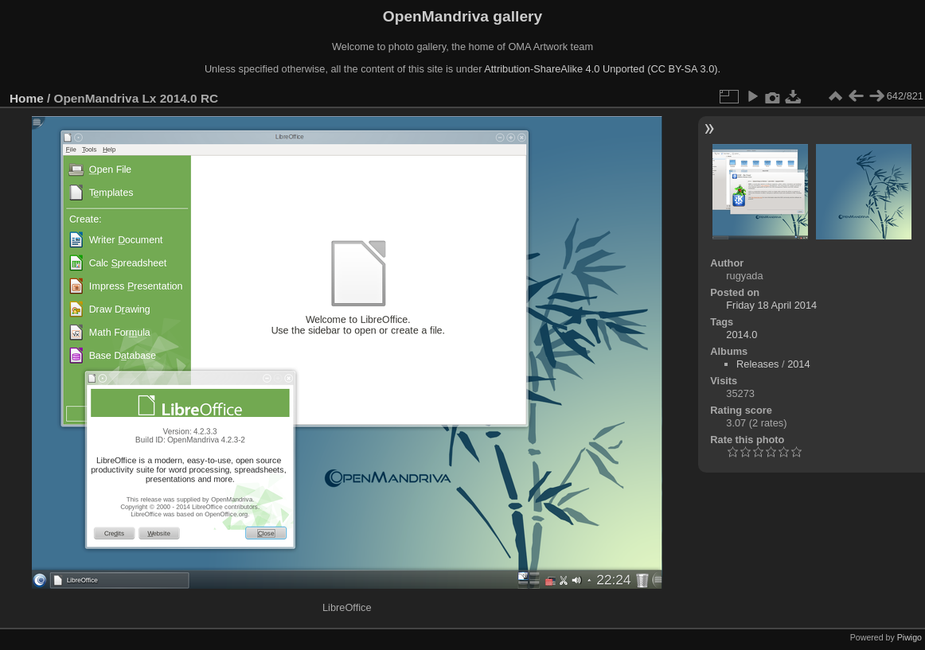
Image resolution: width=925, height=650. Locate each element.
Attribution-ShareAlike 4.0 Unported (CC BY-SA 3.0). (602, 69)
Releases (757, 364)
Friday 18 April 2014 (771, 305)
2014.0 (741, 335)
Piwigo (909, 637)
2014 (798, 364)
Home (27, 98)
